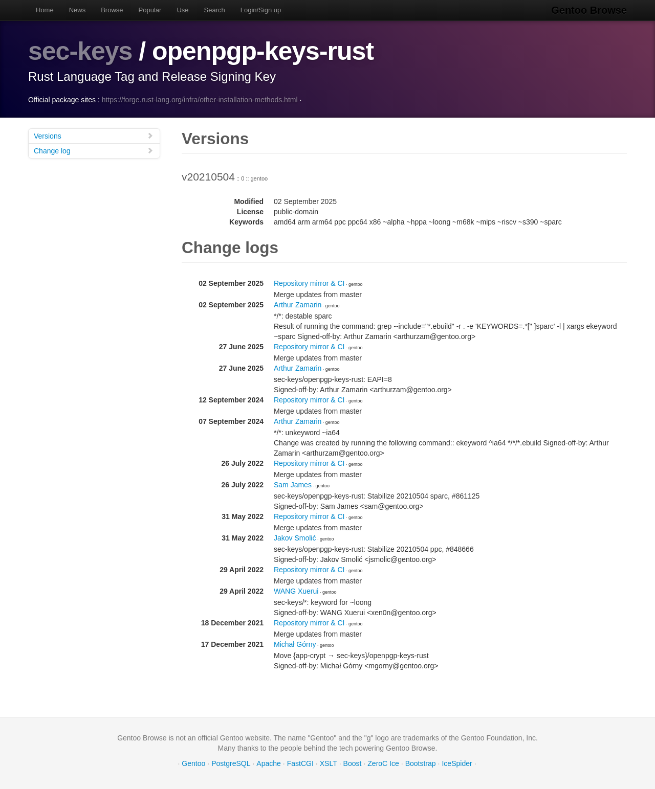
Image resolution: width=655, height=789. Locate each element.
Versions (94, 135)
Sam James (293, 485)
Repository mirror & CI (309, 283)
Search (214, 10)
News (77, 10)
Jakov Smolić (295, 538)
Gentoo (193, 763)
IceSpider (457, 763)
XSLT (328, 763)
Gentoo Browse (589, 10)
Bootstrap (420, 763)
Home (45, 10)
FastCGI (300, 763)
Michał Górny (295, 644)
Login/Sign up (261, 10)
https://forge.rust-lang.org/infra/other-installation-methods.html (200, 100)
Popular (150, 10)
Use (182, 10)
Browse (112, 10)
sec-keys (80, 51)
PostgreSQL (230, 763)
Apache (268, 763)
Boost (352, 763)
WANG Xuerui (296, 591)
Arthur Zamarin (297, 305)
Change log (94, 150)
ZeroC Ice (383, 763)
